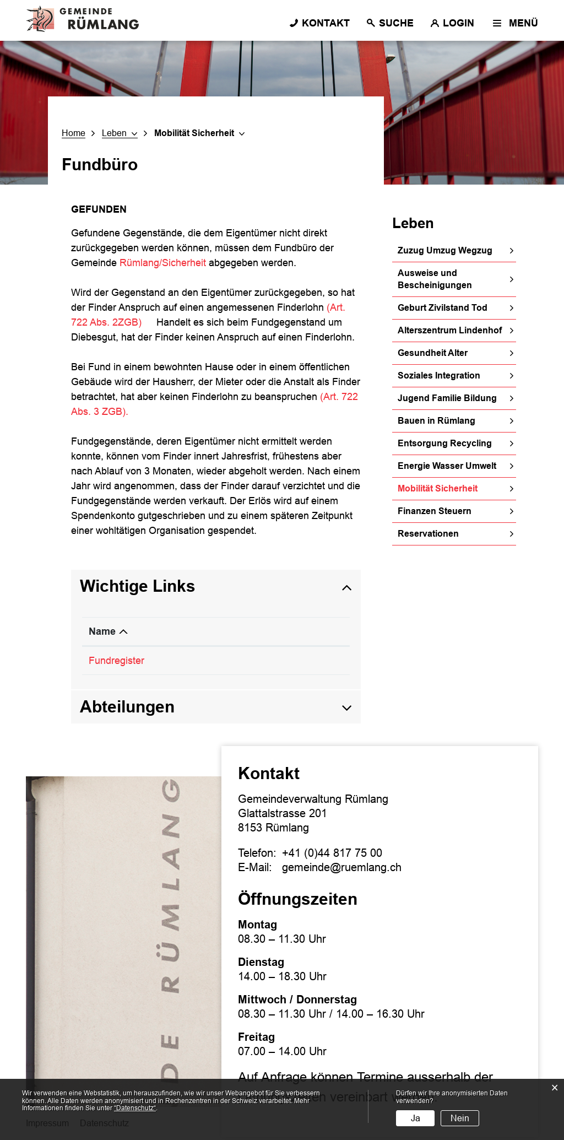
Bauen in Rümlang (436, 420)
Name (102, 631)
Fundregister (122, 660)
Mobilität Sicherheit (457, 488)
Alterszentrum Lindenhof (450, 330)
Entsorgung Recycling (445, 443)
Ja (415, 1118)
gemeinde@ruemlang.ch (342, 867)
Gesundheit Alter (433, 353)
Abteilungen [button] (127, 707)
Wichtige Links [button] (138, 586)
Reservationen (428, 533)
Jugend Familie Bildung (447, 398)
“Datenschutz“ (135, 1108)
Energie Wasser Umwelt (447, 466)
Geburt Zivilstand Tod (442, 307)
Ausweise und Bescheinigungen (435, 279)
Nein (460, 1118)
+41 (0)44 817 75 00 (332, 853)
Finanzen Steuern (434, 511)
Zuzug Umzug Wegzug (445, 250)
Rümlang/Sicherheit (163, 262)
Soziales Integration (439, 375)
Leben (413, 223)
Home (73, 133)
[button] (120, 133)
